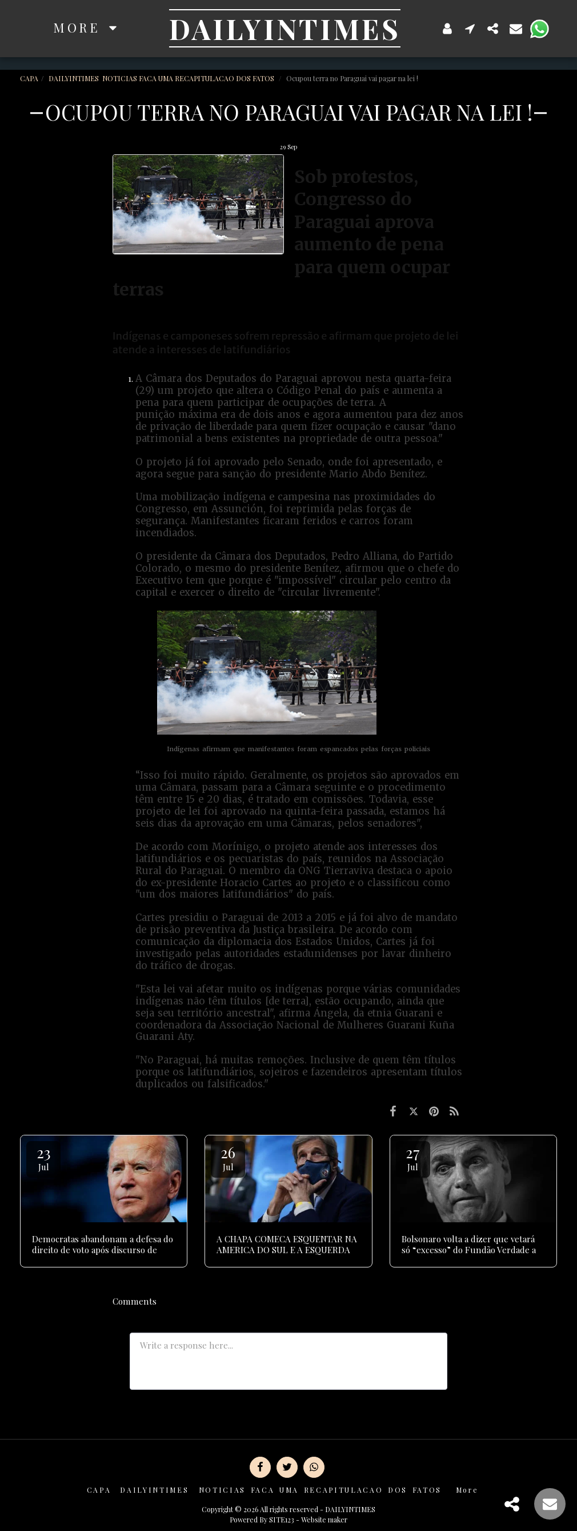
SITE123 (281, 1519)
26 (228, 1157)
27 (413, 1157)
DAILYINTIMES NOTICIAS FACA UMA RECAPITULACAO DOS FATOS (162, 78)
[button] (470, 28)
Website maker (324, 1519)
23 (43, 1157)
